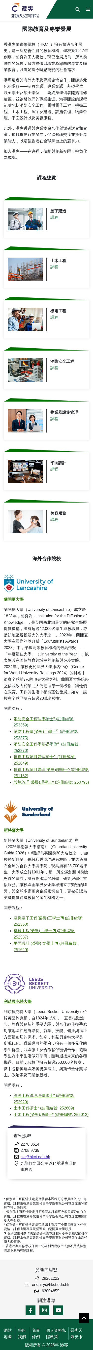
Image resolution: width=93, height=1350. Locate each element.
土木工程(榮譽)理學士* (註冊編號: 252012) (51, 1114)
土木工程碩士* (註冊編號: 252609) (44, 1108)
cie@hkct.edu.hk (35, 1157)
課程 (54, 217)
